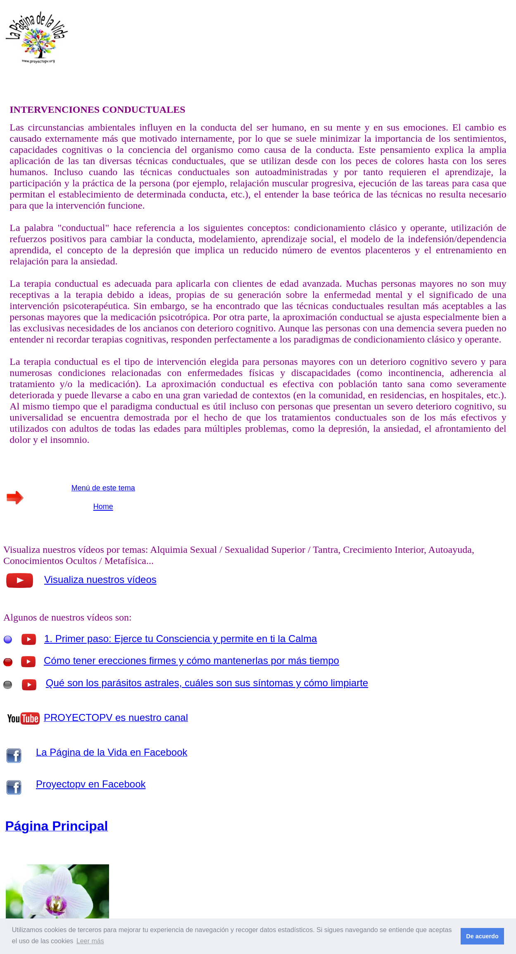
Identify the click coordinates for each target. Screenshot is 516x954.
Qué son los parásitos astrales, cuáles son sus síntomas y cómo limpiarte (207, 682)
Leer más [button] (90, 940)
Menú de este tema (103, 488)
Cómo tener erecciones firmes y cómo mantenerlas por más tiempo (191, 660)
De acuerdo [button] (482, 936)
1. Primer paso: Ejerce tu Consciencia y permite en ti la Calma (180, 638)
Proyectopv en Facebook (91, 784)
